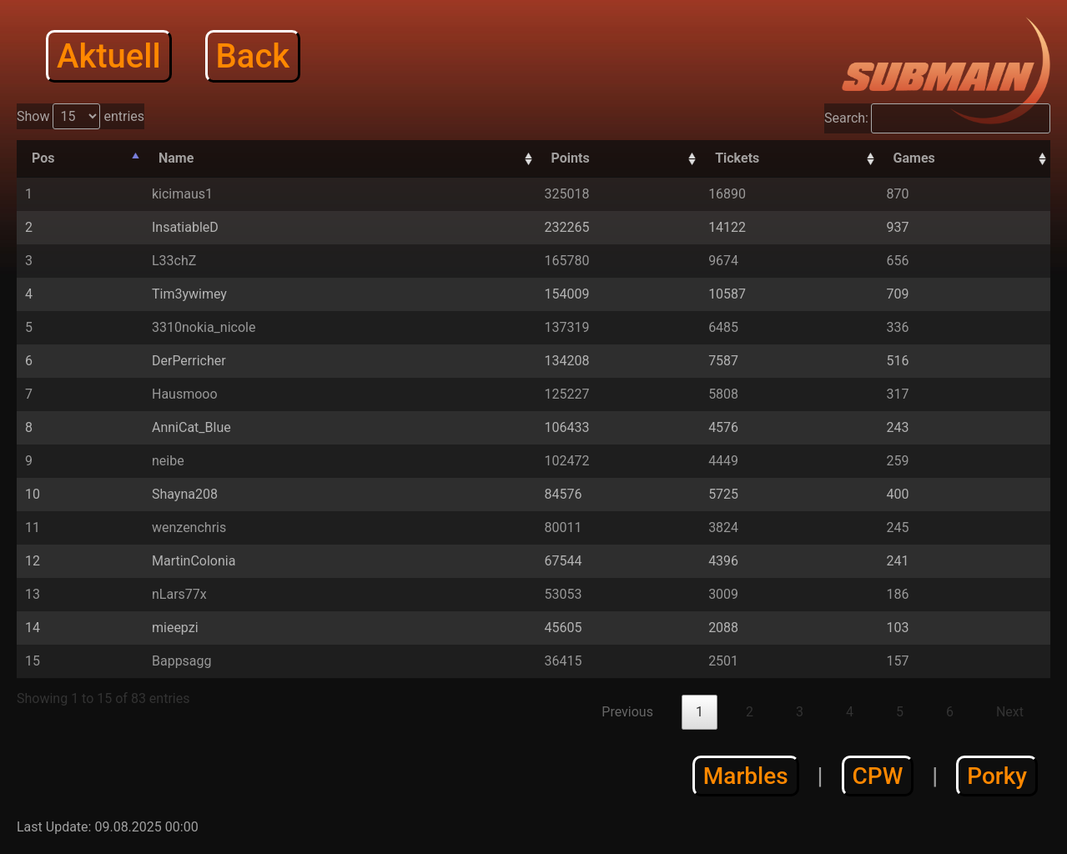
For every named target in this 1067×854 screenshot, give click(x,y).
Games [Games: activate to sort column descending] (914, 158)
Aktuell (109, 56)
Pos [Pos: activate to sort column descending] (43, 158)
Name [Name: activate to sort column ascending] (176, 158)
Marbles (745, 776)
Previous (627, 712)
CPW (878, 776)
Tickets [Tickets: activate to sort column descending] (737, 158)
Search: (937, 118)
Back (253, 56)
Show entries (80, 116)
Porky (997, 776)
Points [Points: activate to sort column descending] (570, 158)
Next (1010, 712)
